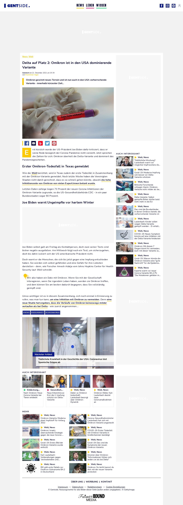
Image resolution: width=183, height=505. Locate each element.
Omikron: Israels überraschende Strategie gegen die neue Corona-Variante (51, 434)
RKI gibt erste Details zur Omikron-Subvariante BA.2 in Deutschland (53, 469)
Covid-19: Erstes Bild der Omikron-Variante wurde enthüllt (52, 445)
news (27, 313)
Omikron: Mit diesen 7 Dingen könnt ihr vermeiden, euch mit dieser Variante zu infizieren (147, 249)
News (25, 56)
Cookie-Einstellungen (115, 487)
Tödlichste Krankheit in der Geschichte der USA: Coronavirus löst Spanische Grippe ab (72, 361)
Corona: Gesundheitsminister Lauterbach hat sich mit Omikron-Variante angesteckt (100, 420)
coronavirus (53, 313)
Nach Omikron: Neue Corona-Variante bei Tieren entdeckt (33, 395)
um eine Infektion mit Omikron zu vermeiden (74, 299)
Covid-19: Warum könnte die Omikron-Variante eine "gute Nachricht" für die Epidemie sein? (147, 262)
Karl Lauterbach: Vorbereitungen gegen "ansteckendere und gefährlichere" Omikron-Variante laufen (51, 459)
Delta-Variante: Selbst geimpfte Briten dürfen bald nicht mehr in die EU (146, 199)
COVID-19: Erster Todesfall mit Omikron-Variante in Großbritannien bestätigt (99, 432)
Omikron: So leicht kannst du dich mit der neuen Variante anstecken (100, 469)
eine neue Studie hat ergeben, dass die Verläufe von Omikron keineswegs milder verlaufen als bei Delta (67, 303)
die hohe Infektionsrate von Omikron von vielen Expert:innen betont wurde (66, 181)
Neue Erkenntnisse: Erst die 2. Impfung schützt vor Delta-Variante (55, 396)
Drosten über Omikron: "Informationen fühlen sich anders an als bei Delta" (99, 457)
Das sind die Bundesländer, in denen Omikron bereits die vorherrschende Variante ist (147, 211)
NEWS (80, 6)
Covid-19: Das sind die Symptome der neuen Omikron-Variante (97, 445)
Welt (31, 56)
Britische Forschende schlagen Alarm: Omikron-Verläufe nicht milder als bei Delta (147, 188)
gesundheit (38, 313)
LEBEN (90, 6)
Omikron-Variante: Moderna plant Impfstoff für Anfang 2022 (53, 420)
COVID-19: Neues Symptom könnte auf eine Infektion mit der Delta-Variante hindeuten (147, 236)
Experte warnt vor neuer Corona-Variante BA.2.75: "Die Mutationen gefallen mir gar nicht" (147, 274)
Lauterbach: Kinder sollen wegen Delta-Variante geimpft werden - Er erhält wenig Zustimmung (146, 225)
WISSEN (101, 6)
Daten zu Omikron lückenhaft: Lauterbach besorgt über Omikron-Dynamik (79, 397)
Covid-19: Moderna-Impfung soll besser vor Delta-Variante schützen (147, 175)
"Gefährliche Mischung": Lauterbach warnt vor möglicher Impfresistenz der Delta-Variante (147, 164)
